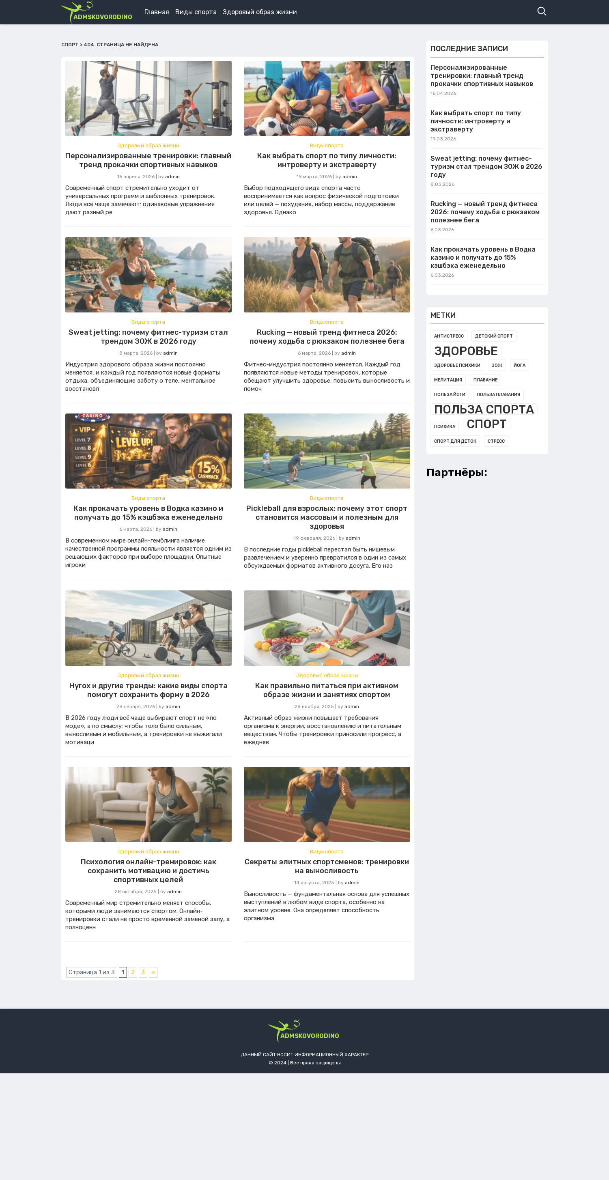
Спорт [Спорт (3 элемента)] (487, 423)
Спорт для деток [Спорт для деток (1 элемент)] (455, 441)
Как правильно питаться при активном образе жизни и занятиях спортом (326, 690)
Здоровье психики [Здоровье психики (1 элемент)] (457, 365)
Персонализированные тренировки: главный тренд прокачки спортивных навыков (148, 160)
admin (172, 176)
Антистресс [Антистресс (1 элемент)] (449, 336)
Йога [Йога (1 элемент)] (519, 365)
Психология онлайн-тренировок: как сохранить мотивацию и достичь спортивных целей (148, 870)
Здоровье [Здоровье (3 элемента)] (466, 350)
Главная (156, 12)
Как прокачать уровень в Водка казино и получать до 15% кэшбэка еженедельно (148, 513)
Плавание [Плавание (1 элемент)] (485, 380)
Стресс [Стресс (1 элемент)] (496, 441)
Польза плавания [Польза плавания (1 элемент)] (498, 394)
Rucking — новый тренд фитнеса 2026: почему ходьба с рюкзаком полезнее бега (327, 337)
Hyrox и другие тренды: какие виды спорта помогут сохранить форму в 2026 (148, 690)
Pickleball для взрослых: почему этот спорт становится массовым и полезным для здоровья (326, 517)
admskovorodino (102, 17)
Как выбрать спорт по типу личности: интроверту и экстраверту (326, 160)
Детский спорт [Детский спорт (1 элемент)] (494, 336)
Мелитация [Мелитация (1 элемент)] (448, 380)
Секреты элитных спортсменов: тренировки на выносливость (327, 866)
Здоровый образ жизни (260, 12)
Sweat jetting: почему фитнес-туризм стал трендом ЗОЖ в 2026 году (148, 337)
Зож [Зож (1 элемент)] (497, 365)
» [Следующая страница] (153, 972)
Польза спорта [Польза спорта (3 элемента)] (484, 409)
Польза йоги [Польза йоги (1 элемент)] (449, 394)
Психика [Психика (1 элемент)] (444, 426)
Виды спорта (196, 12)
